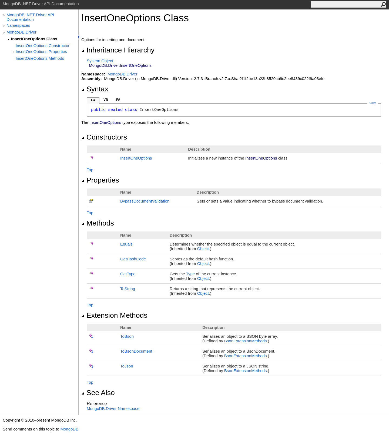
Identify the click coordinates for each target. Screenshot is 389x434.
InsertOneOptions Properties (41, 51)
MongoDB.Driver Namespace (113, 408)
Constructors (104, 137)
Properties (100, 180)
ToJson (126, 366)
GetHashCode (133, 259)
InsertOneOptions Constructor (42, 45)
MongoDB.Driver (21, 32)
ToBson (127, 336)
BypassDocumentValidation (144, 201)
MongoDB (69, 429)
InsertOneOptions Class (34, 39)
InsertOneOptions (136, 158)
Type (190, 273)
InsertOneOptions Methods (40, 58)
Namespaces (18, 25)
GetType (128, 273)
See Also (98, 393)
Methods (97, 223)
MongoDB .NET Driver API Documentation (30, 17)
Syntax (94, 89)
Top (90, 169)
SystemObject (100, 60)
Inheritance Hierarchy (118, 50)
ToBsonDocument (136, 351)
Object (203, 248)
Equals (126, 244)
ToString (127, 288)
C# (93, 100)
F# (118, 100)
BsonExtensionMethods (245, 341)
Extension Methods (114, 315)
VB (105, 100)
